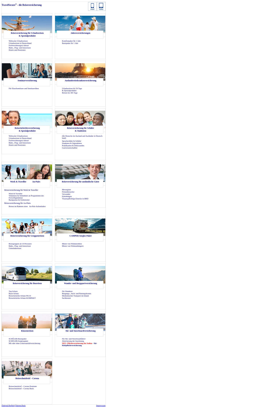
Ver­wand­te (66, 194)
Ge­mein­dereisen (15, 248)
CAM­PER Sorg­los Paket (81, 236)
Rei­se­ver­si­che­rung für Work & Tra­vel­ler (21, 190)
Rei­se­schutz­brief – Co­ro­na (27, 378)
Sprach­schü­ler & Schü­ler (71, 141)
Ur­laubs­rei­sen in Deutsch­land (20, 43)
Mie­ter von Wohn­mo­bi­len (72, 244)
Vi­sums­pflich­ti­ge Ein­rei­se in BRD (75, 199)
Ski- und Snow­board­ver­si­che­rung (81, 331)
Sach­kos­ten (66, 298)
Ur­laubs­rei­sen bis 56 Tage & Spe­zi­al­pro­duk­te (72, 89)
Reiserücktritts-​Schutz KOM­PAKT (22, 298)
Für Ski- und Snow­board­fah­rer (74, 339)
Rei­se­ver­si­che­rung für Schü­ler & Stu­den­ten (80, 129)
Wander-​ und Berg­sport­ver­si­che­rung (80, 283)
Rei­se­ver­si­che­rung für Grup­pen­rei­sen (27, 236)
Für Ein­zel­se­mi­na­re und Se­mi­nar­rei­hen (24, 88)
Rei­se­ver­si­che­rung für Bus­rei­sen (27, 283)
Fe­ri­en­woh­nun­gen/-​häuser (19, 45)
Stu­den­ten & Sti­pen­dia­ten (72, 143)
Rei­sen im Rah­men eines (18, 206)
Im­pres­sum (101, 405)
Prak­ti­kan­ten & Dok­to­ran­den (73, 145)
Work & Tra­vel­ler (18, 181)
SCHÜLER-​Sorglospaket (18, 341)
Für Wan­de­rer (67, 291)
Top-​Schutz (13, 291)
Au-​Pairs (36, 181)
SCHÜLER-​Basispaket (17, 339)
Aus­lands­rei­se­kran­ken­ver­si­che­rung (80, 80)
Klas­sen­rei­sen (27, 331)
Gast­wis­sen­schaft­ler (69, 148)
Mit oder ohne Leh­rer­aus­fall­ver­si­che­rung (24, 343)
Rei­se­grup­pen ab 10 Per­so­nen (20, 244)
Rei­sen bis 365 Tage (70, 93)
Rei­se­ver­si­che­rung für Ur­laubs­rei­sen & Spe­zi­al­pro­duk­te (27, 34)
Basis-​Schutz (14, 293)
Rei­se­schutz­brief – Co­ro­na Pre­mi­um (23, 386)
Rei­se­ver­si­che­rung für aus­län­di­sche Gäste (80, 181)
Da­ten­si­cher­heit (8, 405)
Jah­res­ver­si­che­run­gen (80, 33)
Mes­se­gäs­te (66, 189)
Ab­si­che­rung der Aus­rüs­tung (73, 341)
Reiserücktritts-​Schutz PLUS (20, 296)
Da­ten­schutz (20, 405)
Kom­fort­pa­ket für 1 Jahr (71, 41)
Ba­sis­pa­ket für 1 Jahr (70, 43)
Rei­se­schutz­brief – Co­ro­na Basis (21, 388)
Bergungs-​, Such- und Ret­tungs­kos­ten (76, 293)
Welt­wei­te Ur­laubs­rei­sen (18, 41)
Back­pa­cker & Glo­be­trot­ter (19, 200)
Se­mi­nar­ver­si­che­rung (27, 80)
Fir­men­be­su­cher (68, 192)
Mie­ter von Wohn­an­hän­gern (72, 246)
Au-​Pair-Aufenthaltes (37, 206)
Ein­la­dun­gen (67, 196)
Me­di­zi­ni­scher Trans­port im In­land (75, 296)
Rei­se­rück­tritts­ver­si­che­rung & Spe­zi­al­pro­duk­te (27, 129)
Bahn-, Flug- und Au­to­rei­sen (20, 48)
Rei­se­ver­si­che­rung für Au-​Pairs (17, 203)
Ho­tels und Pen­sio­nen (17, 50)
